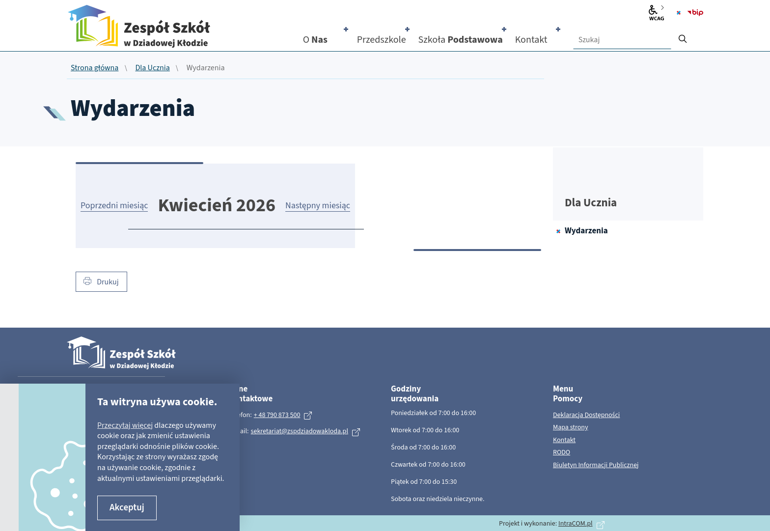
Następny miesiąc (317, 205)
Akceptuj (127, 507)
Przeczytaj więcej (125, 425)
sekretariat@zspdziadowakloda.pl (299, 431)
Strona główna (94, 68)
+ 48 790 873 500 (277, 415)
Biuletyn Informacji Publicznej (596, 465)
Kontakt (564, 440)
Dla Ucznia (152, 68)
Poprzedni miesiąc (114, 205)
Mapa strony (570, 427)
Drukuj (101, 282)
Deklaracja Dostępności (586, 415)
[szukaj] (682, 36)
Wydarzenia (586, 231)
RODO (561, 452)
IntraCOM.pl (575, 524)
